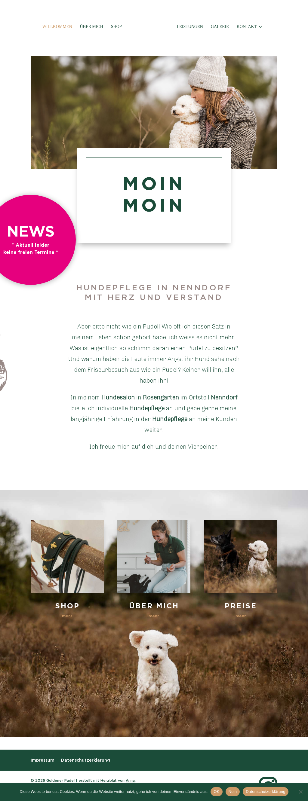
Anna (130, 780)
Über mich (91, 27)
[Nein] (300, 792)
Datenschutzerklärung (85, 760)
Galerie (220, 27)
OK (216, 791)
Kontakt (247, 27)
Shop (116, 27)
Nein (233, 791)
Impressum (42, 760)
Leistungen (190, 27)
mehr (67, 616)
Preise (241, 605)
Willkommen (57, 27)
